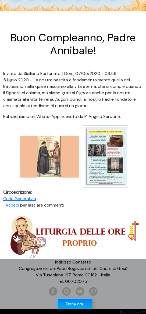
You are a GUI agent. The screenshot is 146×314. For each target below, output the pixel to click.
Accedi (12, 205)
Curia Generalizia (19, 198)
